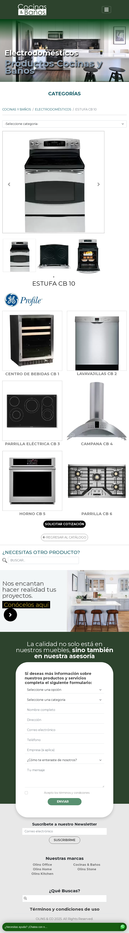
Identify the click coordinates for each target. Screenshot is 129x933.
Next (98, 184)
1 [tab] (54, 277)
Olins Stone (86, 869)
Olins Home (42, 869)
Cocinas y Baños (16, 109)
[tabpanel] (19, 255)
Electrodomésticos (53, 109)
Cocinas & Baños (86, 864)
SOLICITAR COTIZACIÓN (64, 524)
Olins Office (42, 864)
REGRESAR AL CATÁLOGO (64, 537)
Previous (9, 184)
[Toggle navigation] (106, 9)
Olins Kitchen (42, 874)
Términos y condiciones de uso (64, 909)
